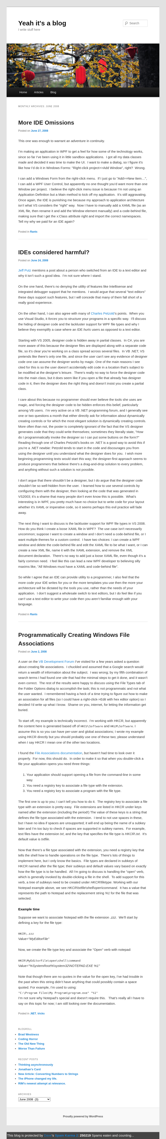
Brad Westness (28, 1034)
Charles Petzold (102, 313)
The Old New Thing (31, 1043)
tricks (41, 1013)
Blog (53, 92)
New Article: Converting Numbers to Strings (48, 1074)
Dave (48, 1135)
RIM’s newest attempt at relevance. (42, 1083)
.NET (33, 1013)
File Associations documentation (58, 753)
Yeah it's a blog (42, 23)
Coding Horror (28, 1039)
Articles (39, 92)
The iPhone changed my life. (37, 1078)
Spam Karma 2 (66, 1135)
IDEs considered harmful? (54, 252)
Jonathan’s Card (29, 1069)
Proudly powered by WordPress (83, 1116)
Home (23, 92)
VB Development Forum (56, 661)
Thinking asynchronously (35, 1064)
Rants (33, 231)
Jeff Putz (24, 270)
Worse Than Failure (31, 1048)
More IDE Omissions (46, 122)
